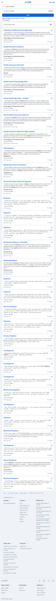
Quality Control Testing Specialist (15, 81)
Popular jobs (23, 546)
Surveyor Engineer (10, 336)
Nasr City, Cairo (24, 510)
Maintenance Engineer (11, 390)
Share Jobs (22, 590)
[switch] (51, 24)
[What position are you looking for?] (28, 6)
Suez (21, 503)
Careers (3, 592)
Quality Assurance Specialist (13, 65)
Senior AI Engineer (10, 460)
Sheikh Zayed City (24, 505)
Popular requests (9, 497)
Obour (21, 519)
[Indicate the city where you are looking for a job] (28, 11)
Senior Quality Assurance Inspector (16, 115)
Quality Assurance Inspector (13, 47)
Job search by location (25, 548)
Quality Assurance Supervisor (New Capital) (19, 131)
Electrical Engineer (10, 306)
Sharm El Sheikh (24, 508)
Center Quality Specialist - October (16, 98)
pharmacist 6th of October (10, 557)
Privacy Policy (40, 595)
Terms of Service (41, 592)
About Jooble (4, 588)
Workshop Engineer (10, 260)
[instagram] (44, 580)
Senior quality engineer (9, 503)
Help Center (4, 590)
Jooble (10, 599)
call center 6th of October (10, 546)
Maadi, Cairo (23, 512)
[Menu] (2, 2)
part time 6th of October (9, 573)
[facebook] (39, 580)
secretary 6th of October (9, 554)
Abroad (21, 521)
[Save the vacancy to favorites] (52, 30)
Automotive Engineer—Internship (15, 242)
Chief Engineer (8, 148)
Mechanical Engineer (10, 431)
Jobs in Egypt (40, 590)
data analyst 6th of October (10, 567)
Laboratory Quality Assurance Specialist (17, 30)
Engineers (7, 198)
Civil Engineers (8, 350)
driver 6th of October (8, 552)
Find (28, 15)
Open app (52, 2)
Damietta (22, 517)
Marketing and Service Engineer (14, 165)
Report (49, 42)
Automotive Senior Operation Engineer (17, 181)
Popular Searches (41, 588)
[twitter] (48, 580)
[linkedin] (53, 580)
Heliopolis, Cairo (24, 514)
